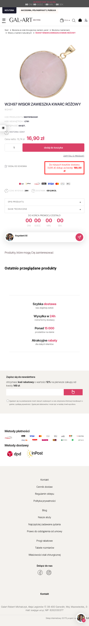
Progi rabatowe (44, 540)
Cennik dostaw (44, 486)
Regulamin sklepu (44, 493)
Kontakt (44, 479)
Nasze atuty (44, 517)
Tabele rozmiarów (44, 547)
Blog (44, 510)
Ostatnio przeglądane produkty (30, 268)
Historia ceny (17, 132)
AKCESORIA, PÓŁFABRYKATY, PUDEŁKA (38, 10)
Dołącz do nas (44, 565)
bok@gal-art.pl (37, 610)
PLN (67, 20)
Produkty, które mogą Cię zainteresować (29, 252)
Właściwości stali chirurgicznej (45, 554)
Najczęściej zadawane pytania (44, 524)
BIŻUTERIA (9, 10)
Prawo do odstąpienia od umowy (44, 531)
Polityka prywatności (44, 500)
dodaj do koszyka (53, 147)
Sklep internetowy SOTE (56, 618)
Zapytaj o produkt (73, 156)
